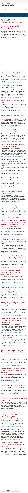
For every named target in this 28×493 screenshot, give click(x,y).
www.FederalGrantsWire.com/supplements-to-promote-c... (11, 365)
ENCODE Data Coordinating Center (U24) (13, 385)
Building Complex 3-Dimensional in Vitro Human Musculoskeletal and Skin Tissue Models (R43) (13, 370)
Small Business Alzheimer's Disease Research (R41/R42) (11, 179)
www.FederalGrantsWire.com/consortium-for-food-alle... (11, 141)
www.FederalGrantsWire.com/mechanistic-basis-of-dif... (11, 174)
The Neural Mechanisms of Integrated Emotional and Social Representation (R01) (13, 257)
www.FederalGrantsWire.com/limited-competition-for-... (11, 236)
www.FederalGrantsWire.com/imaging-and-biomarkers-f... (11, 298)
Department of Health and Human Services (10, 20)
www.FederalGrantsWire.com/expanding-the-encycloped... (11, 455)
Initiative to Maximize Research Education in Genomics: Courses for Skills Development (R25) (14, 241)
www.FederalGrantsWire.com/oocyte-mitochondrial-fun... (11, 315)
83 (17, 490)
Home (1, 19)
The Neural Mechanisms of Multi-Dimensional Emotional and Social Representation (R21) (11, 272)
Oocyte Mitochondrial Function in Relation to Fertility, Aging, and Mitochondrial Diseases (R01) (13, 304)
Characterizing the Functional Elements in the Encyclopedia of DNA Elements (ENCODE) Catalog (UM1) (13, 415)
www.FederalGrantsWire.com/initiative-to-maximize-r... (11, 252)
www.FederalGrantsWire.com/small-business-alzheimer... (11, 202)
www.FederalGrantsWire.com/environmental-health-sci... (11, 97)
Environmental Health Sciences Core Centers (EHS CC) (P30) (11, 86)
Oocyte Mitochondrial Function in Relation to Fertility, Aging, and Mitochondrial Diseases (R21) (13, 320)
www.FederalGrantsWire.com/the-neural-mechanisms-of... (11, 267)
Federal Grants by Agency (10, 19)
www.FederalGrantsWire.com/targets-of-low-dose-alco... (11, 126)
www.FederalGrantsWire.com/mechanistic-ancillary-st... (11, 82)
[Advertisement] (14, 54)
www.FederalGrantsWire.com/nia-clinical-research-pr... (11, 409)
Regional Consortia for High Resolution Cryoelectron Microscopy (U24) (12, 207)
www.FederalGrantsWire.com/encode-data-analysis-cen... (11, 439)
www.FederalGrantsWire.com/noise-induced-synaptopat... (11, 346)
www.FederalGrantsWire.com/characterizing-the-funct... (11, 426)
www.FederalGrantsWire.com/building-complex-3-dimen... (11, 382)
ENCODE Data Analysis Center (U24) (11, 429)
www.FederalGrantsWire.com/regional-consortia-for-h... (11, 217)
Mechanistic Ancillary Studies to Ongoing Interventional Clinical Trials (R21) (13, 72)
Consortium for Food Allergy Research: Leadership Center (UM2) (12, 145)
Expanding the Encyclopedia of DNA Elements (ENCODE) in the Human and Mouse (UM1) (12, 444)
